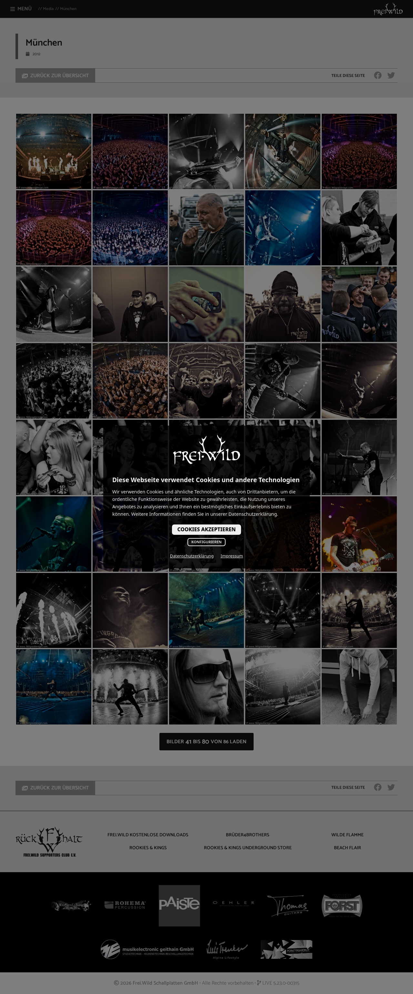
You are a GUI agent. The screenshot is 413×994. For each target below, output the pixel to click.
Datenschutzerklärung (192, 556)
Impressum (232, 556)
